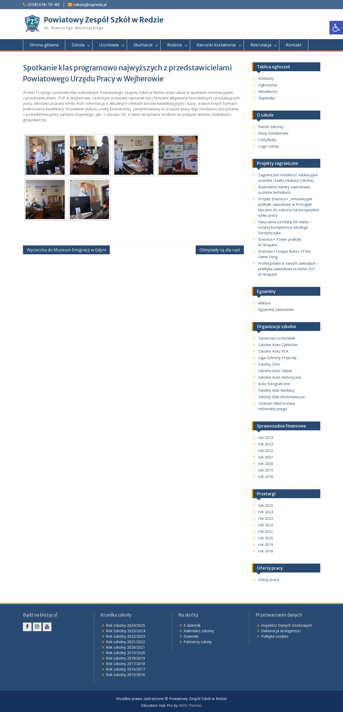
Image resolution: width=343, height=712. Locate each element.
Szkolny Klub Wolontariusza (281, 396)
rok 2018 (265, 476)
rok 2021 (265, 457)
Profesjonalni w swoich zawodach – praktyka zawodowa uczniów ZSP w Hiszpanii (288, 269)
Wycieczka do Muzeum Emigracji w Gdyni (66, 250)
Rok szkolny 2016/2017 (125, 669)
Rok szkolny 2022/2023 (125, 636)
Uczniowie (109, 45)
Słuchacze (143, 45)
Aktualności (268, 91)
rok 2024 (265, 437)
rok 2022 (265, 450)
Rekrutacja (260, 45)
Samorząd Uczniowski (276, 338)
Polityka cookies (274, 636)
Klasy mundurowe (273, 133)
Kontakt (294, 45)
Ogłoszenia (267, 84)
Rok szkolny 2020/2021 (125, 647)
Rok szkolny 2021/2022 (125, 641)
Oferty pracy (268, 579)
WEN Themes (190, 705)
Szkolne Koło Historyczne (279, 377)
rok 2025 (265, 505)
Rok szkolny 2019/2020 (125, 652)
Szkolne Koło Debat (275, 370)
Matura (264, 302)
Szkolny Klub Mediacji (276, 390)
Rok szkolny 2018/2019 (125, 658)
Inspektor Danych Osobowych (286, 625)
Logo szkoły (268, 146)
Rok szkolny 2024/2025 (125, 625)
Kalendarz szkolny (199, 630)
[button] (336, 27)
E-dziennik (192, 625)
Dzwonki (191, 636)
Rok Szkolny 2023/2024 (125, 630)
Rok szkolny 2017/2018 (125, 663)
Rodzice (174, 45)
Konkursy (266, 78)
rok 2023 (265, 444)
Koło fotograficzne (274, 383)
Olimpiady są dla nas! (220, 250)
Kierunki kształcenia (216, 45)
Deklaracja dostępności (281, 630)
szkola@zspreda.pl (90, 4)
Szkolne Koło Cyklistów (277, 344)
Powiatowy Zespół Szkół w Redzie (104, 20)
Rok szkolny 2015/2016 (125, 674)
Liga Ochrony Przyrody (277, 357)
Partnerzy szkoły (198, 641)
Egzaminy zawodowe (276, 309)
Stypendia (266, 97)
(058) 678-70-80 (44, 4)
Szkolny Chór (269, 364)
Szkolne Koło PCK (273, 351)
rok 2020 (265, 463)
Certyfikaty (267, 139)
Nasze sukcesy (270, 126)
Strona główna (44, 45)
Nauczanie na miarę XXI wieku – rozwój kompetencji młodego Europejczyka (285, 227)
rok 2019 (265, 470)
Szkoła (78, 45)
